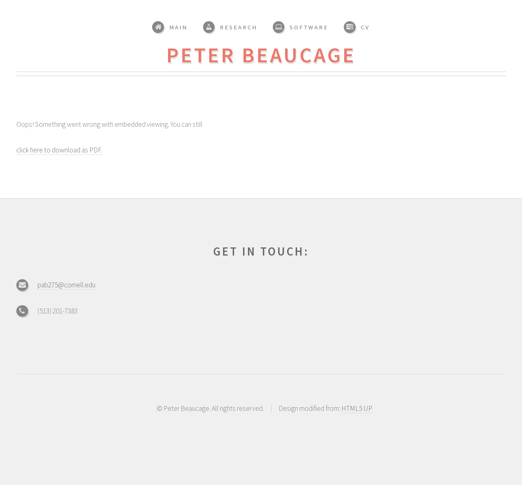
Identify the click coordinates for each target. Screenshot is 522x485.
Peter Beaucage (261, 55)
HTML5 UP (356, 408)
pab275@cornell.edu (66, 284)
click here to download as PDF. (59, 150)
